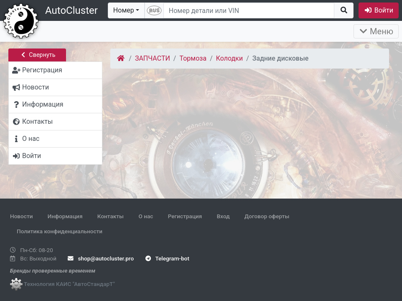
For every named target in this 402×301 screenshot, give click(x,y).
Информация (65, 216)
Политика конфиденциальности (59, 231)
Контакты (110, 216)
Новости (21, 216)
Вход (223, 216)
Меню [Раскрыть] (376, 31)
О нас (145, 216)
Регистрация (185, 216)
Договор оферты (266, 216)
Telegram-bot (167, 258)
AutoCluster (71, 10)
